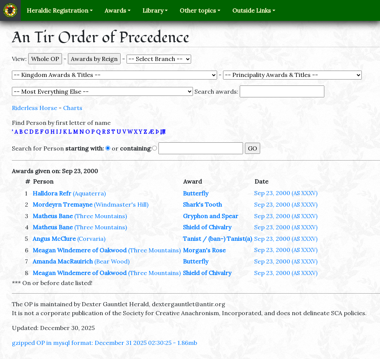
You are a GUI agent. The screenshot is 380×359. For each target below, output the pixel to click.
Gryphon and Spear (210, 216)
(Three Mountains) (100, 216)
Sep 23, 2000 (286, 193)
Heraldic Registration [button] (57, 10)
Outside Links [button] (251, 10)
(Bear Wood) (112, 261)
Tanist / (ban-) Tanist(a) (217, 238)
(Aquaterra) (89, 193)
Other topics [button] (198, 10)
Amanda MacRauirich (63, 261)
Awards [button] (115, 10)
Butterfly (195, 193)
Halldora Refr (52, 193)
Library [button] (152, 10)
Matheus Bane (53, 216)
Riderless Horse (34, 107)
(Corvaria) (91, 238)
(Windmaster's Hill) (121, 204)
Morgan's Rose (204, 250)
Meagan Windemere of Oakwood (80, 250)
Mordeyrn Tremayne (63, 204)
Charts (72, 107)
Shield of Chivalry (207, 227)
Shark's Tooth (202, 204)
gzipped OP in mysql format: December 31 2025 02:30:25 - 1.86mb (104, 342)
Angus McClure (54, 238)
